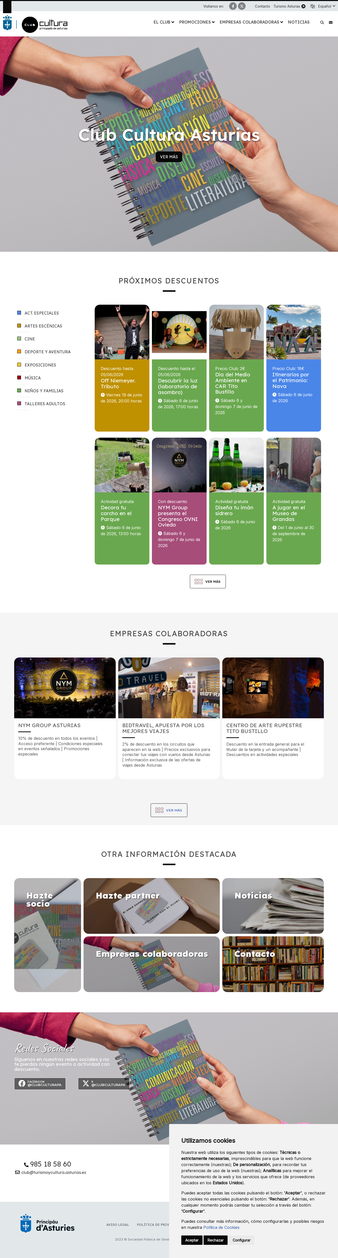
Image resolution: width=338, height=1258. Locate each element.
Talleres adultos (41, 403)
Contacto (262, 6)
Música (29, 378)
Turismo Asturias (286, 6)
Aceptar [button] (191, 1240)
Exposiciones (36, 365)
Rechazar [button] (216, 1240)
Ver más (169, 156)
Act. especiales (38, 313)
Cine (26, 339)
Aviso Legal (117, 1225)
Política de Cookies (221, 1227)
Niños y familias (40, 391)
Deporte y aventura (44, 352)
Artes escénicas (39, 326)
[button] (326, 6)
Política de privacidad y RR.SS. (167, 1225)
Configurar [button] (241, 1240)
